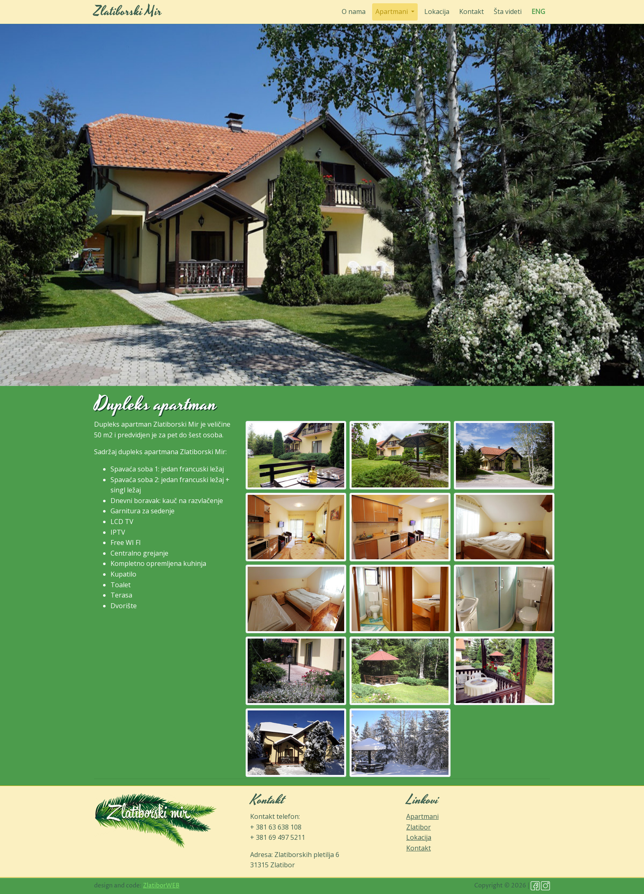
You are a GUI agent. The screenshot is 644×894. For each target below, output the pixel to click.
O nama (354, 11)
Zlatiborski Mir (128, 11)
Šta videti (508, 11)
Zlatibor (418, 827)
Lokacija (436, 11)
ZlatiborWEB (161, 886)
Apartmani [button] (392, 11)
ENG (538, 11)
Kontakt (471, 11)
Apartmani (422, 816)
